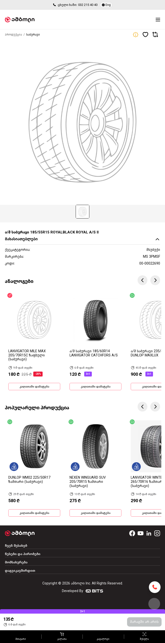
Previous (142, 280)
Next (155, 280)
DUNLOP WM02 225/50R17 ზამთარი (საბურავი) (29, 479)
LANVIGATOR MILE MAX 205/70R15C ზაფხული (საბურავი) (27, 355)
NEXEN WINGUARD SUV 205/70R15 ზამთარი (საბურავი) (88, 481)
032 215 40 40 (87, 5)
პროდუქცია (13, 34)
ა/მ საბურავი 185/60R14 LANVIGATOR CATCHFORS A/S (94, 353)
